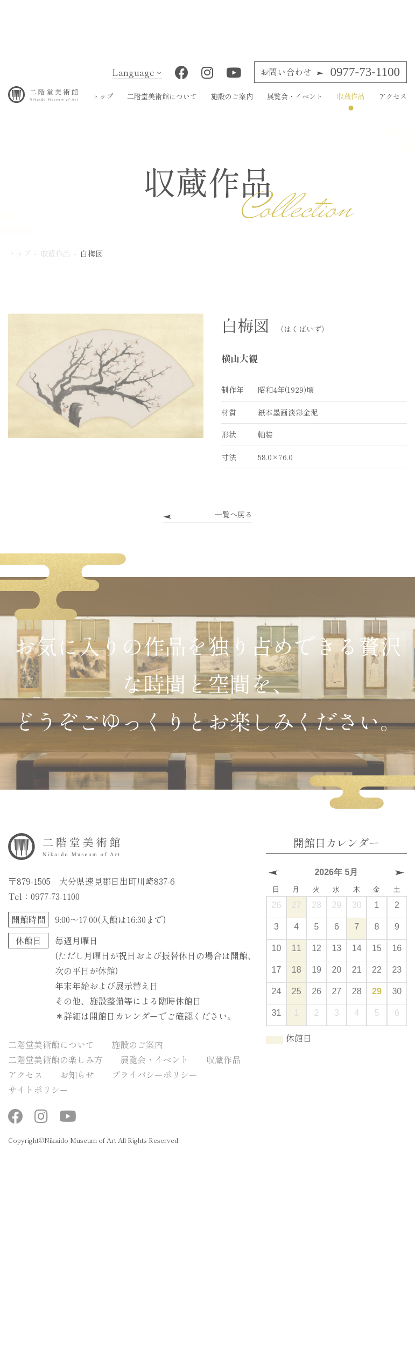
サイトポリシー (38, 1098)
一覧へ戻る (233, 523)
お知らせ (77, 1083)
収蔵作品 (351, 105)
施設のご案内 (232, 105)
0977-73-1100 (330, 80)
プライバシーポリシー (154, 1083)
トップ (102, 105)
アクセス (393, 105)
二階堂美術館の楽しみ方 (55, 1068)
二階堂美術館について (162, 105)
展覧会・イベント (295, 105)
